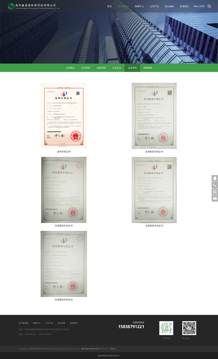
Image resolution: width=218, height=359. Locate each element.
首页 (109, 6)
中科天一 (113, 349)
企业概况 (70, 67)
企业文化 (116, 67)
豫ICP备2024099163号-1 (109, 355)
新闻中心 (139, 6)
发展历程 (101, 67)
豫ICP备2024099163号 (91, 349)
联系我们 (184, 6)
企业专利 (132, 67)
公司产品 (154, 6)
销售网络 (147, 67)
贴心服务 (169, 6)
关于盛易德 (123, 6)
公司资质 (85, 67)
